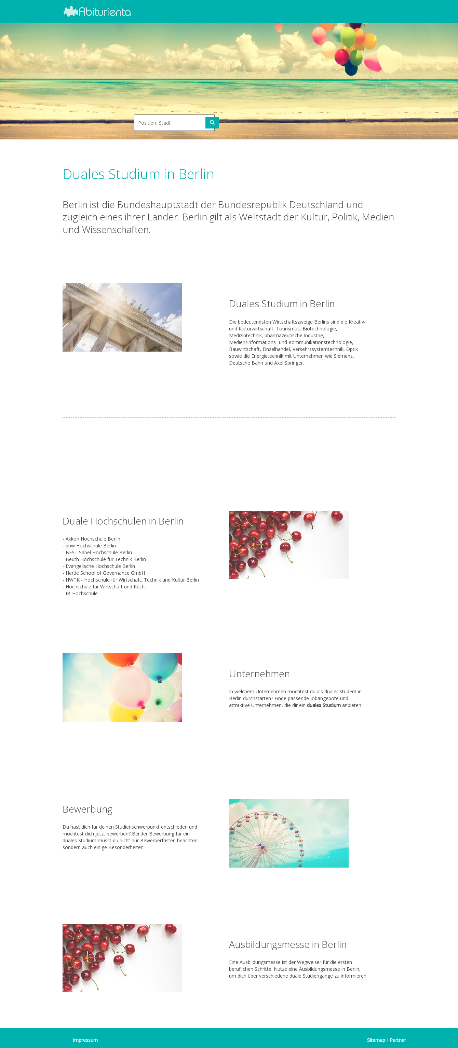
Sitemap (376, 1040)
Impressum (85, 1040)
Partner (398, 1040)
